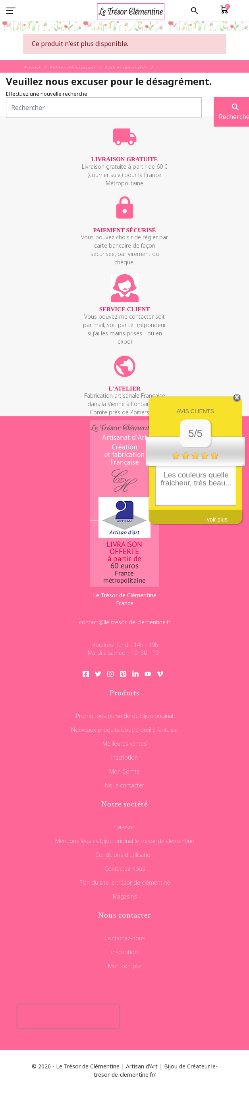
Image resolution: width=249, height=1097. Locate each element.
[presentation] (68, 1016)
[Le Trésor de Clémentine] (124, 29)
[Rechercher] (104, 107)
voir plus (217, 519)
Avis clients (195, 411)
